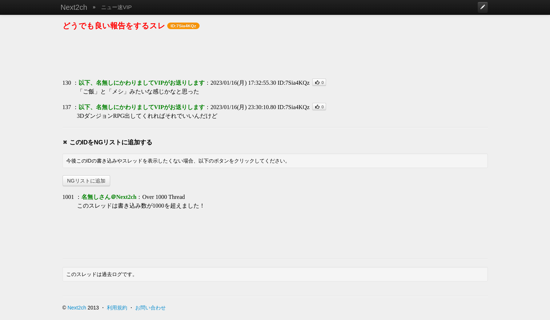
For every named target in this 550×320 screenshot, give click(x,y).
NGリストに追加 (86, 181)
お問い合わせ (150, 308)
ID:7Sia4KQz (294, 83)
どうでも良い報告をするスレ (114, 25)
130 (67, 83)
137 (67, 107)
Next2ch (74, 7)
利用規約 (117, 308)
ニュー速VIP (116, 7)
